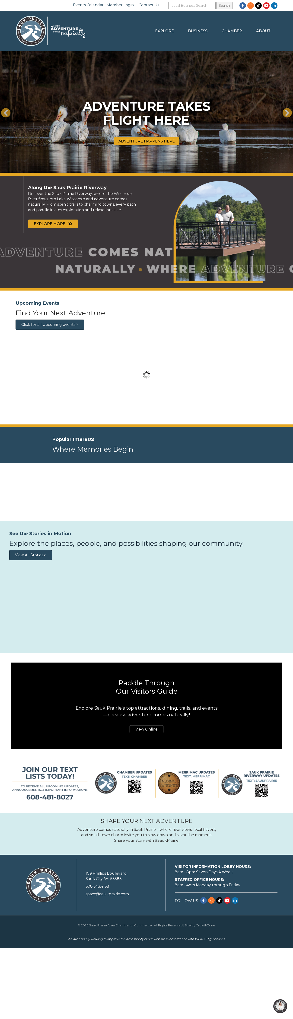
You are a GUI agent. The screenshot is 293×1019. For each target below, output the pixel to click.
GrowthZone (205, 996)
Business (197, 31)
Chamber (232, 31)
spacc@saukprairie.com (107, 965)
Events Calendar (88, 5)
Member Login (120, 5)
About (263, 31)
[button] (5, 112)
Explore (164, 31)
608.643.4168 (97, 957)
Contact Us (149, 5)
